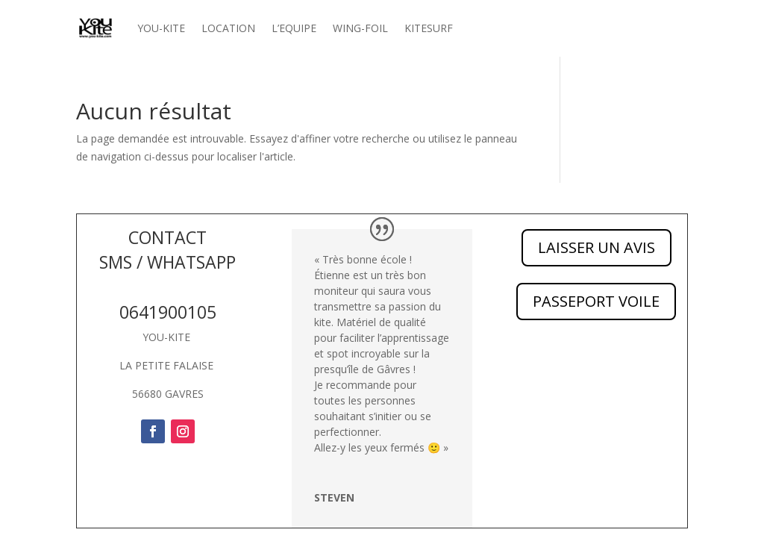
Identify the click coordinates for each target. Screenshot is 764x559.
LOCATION (228, 28)
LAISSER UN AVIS (596, 247)
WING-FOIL (360, 28)
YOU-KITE (161, 28)
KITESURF (428, 28)
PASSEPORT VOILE (596, 301)
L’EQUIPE (294, 28)
